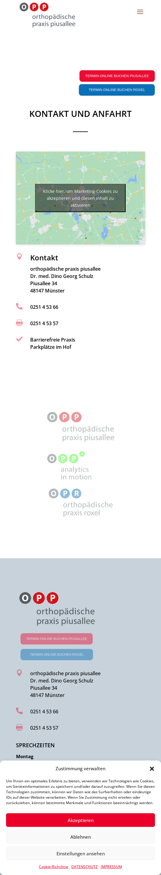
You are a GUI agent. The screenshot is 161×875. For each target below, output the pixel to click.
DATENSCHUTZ (84, 866)
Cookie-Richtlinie (53, 866)
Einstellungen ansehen (80, 853)
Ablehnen (80, 837)
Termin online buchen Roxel (118, 90)
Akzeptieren (81, 820)
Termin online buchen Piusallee (118, 76)
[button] (152, 769)
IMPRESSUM (111, 866)
